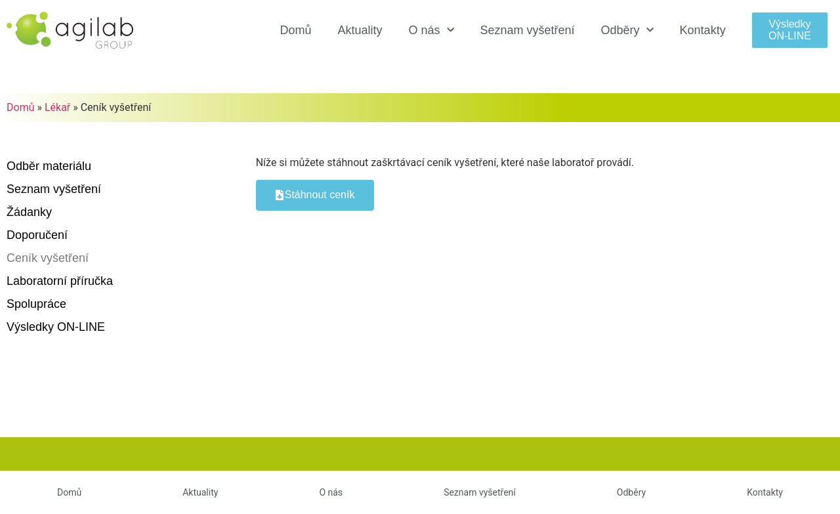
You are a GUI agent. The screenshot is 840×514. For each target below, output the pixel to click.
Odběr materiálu (49, 166)
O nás (430, 30)
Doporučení (37, 235)
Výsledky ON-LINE (56, 326)
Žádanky (29, 212)
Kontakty (703, 30)
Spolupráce (36, 304)
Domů (295, 30)
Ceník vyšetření (48, 258)
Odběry (627, 30)
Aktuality (359, 30)
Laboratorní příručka (60, 281)
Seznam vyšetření (527, 30)
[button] (790, 30)
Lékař (57, 107)
